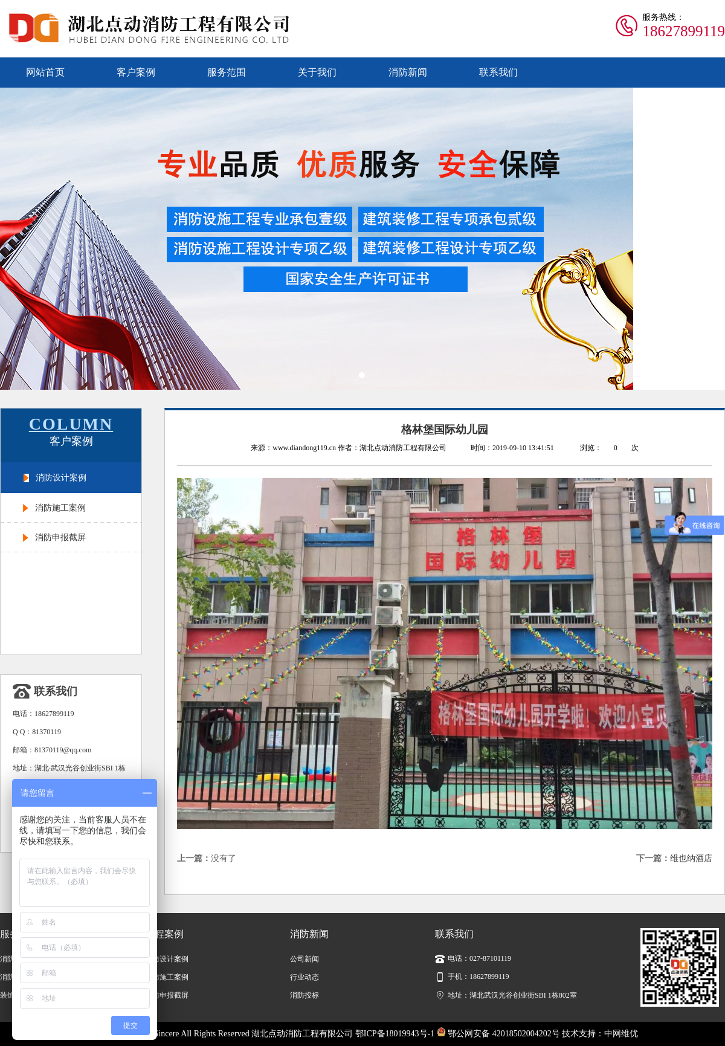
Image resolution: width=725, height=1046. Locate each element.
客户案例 (136, 72)
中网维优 (621, 1033)
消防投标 (304, 995)
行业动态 (304, 977)
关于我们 (317, 72)
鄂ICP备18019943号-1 (394, 1033)
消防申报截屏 (60, 537)
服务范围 (226, 72)
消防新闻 (407, 72)
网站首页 (45, 72)
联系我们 (498, 72)
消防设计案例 (61, 477)
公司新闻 (304, 959)
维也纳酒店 (691, 858)
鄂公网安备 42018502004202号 (498, 1033)
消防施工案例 (60, 507)
